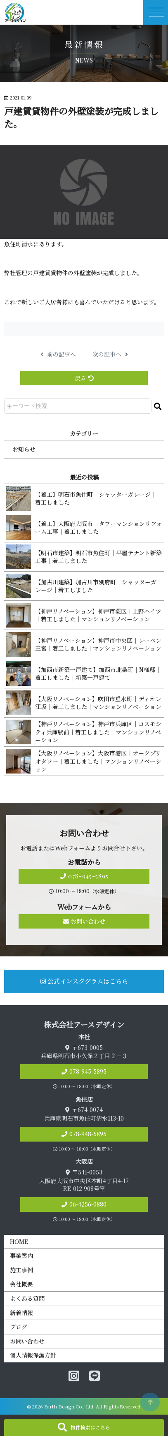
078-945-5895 (84, 876)
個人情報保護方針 (33, 1355)
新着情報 (21, 1313)
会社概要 (21, 1284)
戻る (84, 378)
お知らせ (23, 449)
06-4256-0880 (87, 1204)
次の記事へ (110, 354)
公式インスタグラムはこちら (84, 980)
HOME (19, 1241)
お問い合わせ (84, 921)
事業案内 (21, 1255)
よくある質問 (27, 1298)
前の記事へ (58, 354)
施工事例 (21, 1270)
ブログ (18, 1327)
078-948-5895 (87, 1134)
